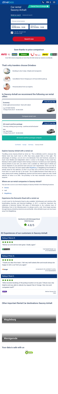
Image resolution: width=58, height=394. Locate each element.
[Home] (8, 2)
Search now (29, 39)
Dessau (6, 188)
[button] (43, 2)
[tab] (16, 14)
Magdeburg (33, 168)
